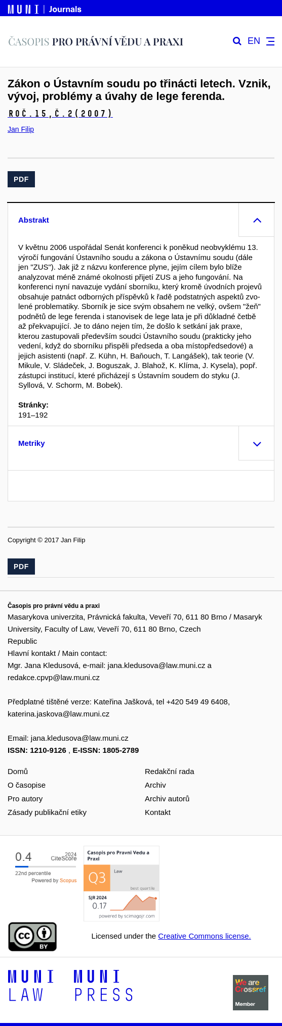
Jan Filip (21, 129)
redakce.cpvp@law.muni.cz (54, 677)
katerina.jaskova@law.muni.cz (58, 713)
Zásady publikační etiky (47, 812)
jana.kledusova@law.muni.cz (157, 665)
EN (254, 41)
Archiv (155, 785)
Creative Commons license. (204, 936)
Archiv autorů (167, 798)
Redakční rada (169, 771)
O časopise (27, 785)
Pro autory (25, 798)
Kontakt (158, 812)
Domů (18, 771)
